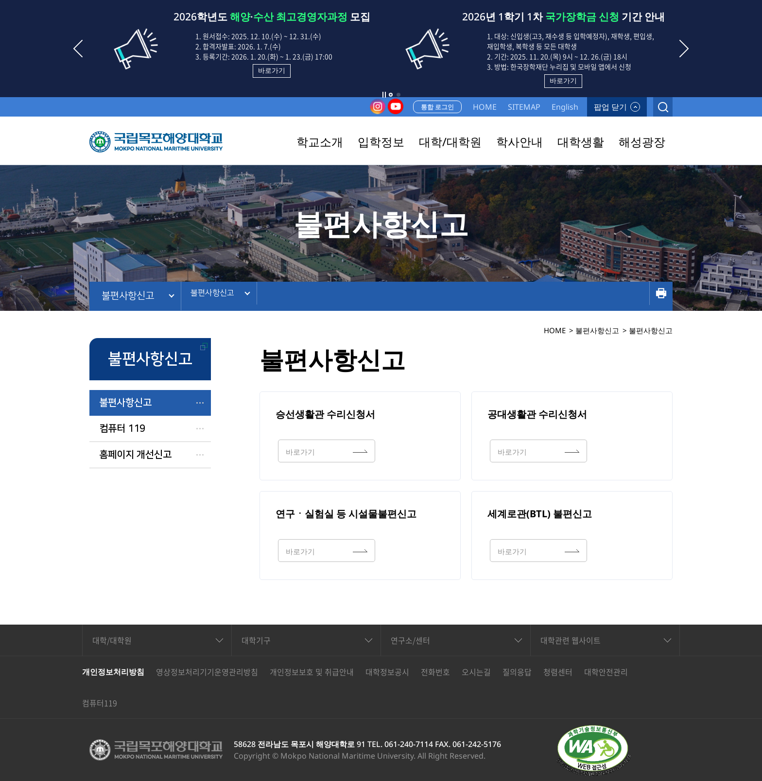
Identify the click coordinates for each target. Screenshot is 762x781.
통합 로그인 (437, 106)
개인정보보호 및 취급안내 (312, 672)
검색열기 (663, 107)
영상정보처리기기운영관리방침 (207, 672)
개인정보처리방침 (113, 671)
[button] (391, 95)
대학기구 (256, 640)
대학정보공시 (387, 672)
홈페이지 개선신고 (135, 454)
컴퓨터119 (99, 703)
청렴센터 (557, 672)
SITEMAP (524, 107)
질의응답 (517, 672)
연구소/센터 (410, 640)
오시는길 (476, 672)
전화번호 (435, 672)
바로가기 (271, 70)
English (565, 107)
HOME (485, 107)
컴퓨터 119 (122, 428)
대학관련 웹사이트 (570, 640)
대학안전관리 (606, 672)
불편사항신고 (128, 295)
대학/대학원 (112, 640)
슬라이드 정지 (384, 94)
